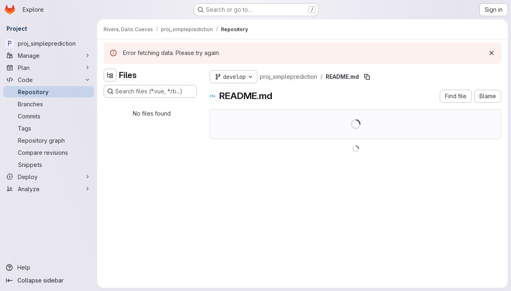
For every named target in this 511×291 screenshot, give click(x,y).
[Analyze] (48, 188)
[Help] (48, 267)
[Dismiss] (491, 53)
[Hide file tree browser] (110, 75)
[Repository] (48, 91)
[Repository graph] (48, 140)
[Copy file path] (366, 76)
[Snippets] (48, 164)
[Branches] (48, 104)
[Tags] (48, 128)
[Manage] (48, 55)
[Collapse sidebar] (48, 280)
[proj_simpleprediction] (48, 43)
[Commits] (48, 116)
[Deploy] (48, 176)
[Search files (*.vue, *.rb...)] (150, 91)
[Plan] (48, 67)
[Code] (48, 79)
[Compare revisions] (48, 152)
